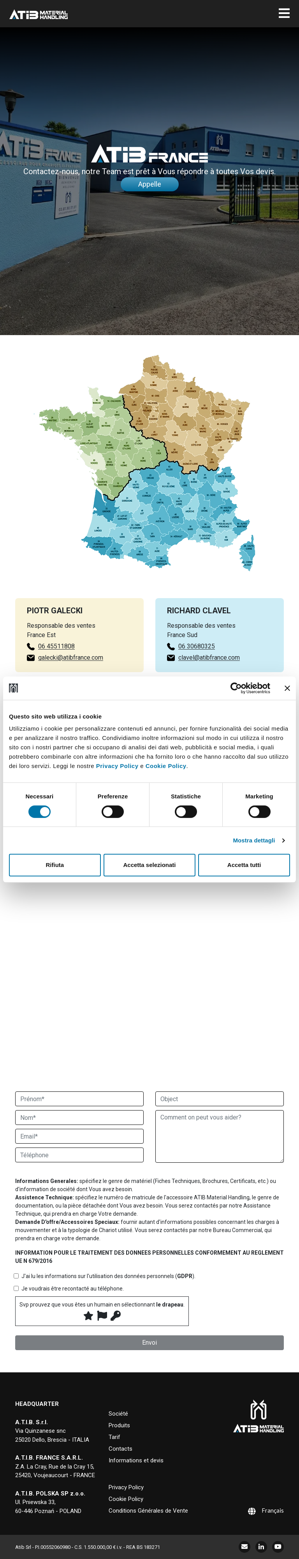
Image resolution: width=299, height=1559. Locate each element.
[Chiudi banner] (287, 688)
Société (118, 1413)
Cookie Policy (166, 766)
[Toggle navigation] (284, 14)
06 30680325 (196, 660)
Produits (119, 1425)
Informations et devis (136, 1460)
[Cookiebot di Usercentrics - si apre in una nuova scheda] (236, 688)
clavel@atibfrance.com (209, 671)
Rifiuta (55, 865)
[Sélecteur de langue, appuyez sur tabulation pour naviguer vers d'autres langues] (256, 1510)
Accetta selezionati (149, 865)
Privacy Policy (117, 766)
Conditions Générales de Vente (148, 1510)
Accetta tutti (244, 865)
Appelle (149, 184)
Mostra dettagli (254, 840)
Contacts (120, 1448)
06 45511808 (43, 646)
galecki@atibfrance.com (57, 657)
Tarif (114, 1437)
